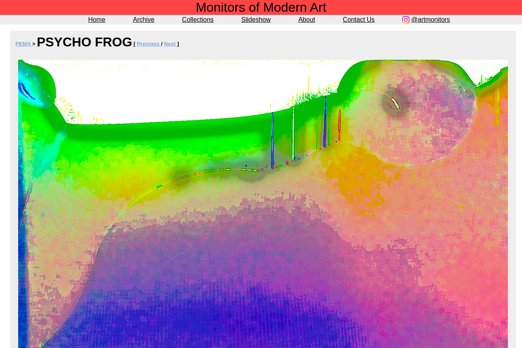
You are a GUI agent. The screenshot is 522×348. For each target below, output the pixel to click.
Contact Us (359, 19)
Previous (149, 44)
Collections (197, 19)
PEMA (23, 44)
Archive (144, 19)
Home (96, 19)
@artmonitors (430, 19)
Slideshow (256, 19)
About (306, 19)
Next (170, 44)
